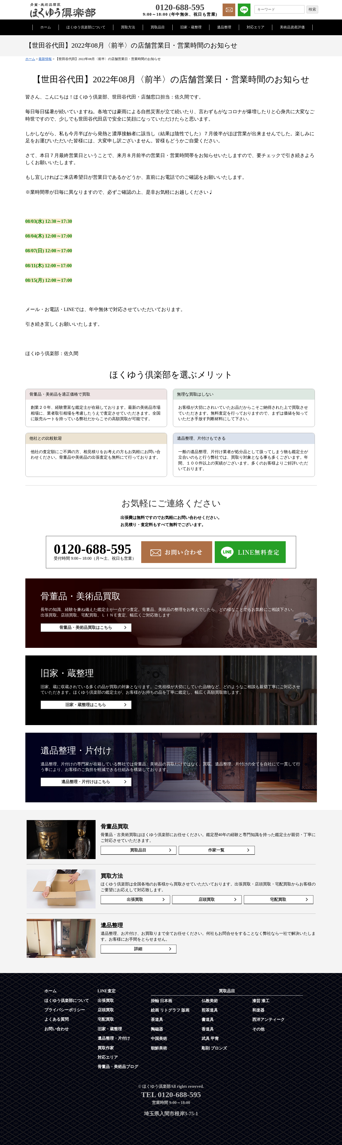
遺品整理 (224, 27)
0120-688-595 (92, 549)
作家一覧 (214, 848)
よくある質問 (56, 1017)
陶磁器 (157, 1027)
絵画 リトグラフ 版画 (170, 1008)
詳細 (137, 947)
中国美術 (159, 1037)
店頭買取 (207, 898)
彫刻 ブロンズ (214, 1046)
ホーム (45, 27)
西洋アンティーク (268, 1018)
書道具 (208, 1018)
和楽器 (258, 1008)
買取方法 (128, 27)
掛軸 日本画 (161, 999)
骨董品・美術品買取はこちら (85, 627)
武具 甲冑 (210, 1037)
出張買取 (135, 898)
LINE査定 (107, 989)
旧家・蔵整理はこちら (85, 704)
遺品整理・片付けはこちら (85, 781)
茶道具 (157, 1018)
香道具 (208, 1027)
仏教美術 (210, 999)
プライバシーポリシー (64, 1008)
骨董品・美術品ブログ (118, 1065)
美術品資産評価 (292, 27)
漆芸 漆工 (260, 999)
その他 (258, 1027)
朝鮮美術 (159, 1046)
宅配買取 (279, 898)
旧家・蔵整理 (191, 27)
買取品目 (158, 27)
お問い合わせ (56, 1027)
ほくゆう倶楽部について (85, 27)
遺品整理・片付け (114, 1036)
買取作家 (106, 1046)
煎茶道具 (210, 1008)
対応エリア (255, 27)
